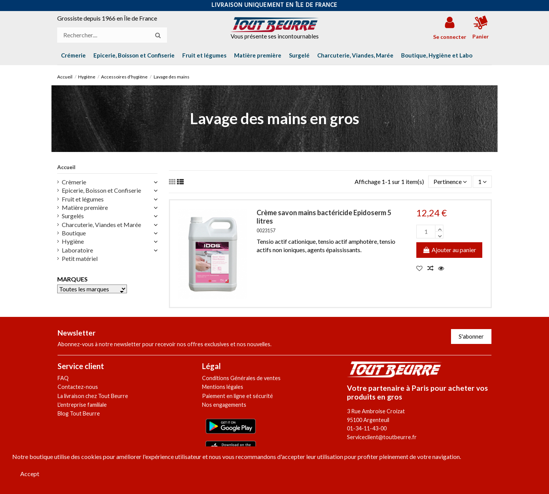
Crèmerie (74, 181)
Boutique (74, 233)
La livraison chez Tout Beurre (93, 396)
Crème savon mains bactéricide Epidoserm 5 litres (324, 216)
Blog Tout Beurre (79, 413)
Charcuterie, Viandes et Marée (101, 224)
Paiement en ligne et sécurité (237, 396)
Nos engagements (224, 404)
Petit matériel (80, 258)
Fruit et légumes (83, 199)
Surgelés (73, 215)
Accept (29, 473)
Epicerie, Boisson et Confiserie (101, 190)
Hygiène (73, 241)
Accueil (66, 167)
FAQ (63, 378)
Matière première (85, 207)
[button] (436, 55)
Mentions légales (222, 387)
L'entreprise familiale (82, 404)
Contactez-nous (78, 387)
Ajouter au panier (449, 249)
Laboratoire (77, 250)
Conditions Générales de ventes (241, 378)
